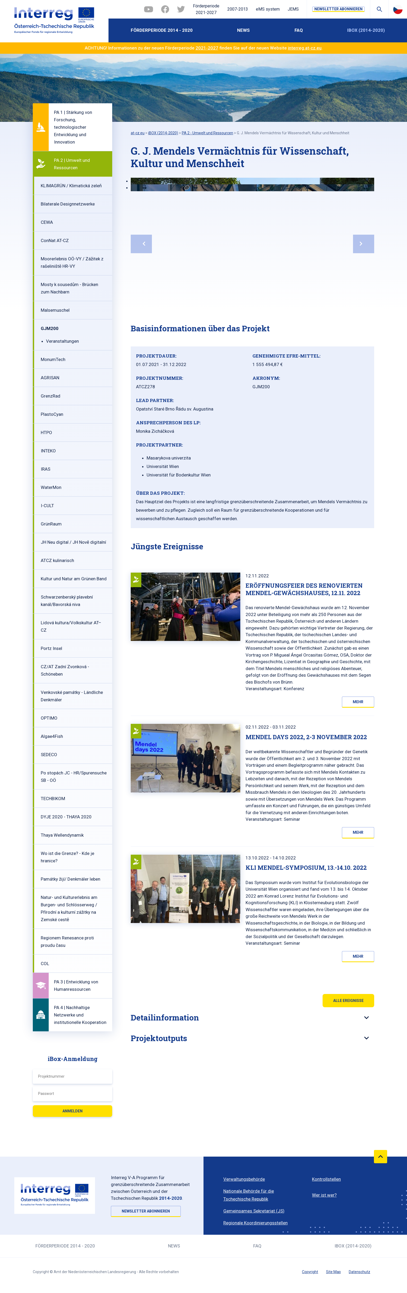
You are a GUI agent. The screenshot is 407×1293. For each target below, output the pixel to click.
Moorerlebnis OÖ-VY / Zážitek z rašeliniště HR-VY (72, 262)
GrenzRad (50, 396)
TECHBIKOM (53, 798)
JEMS (293, 9)
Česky (398, 9)
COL (45, 963)
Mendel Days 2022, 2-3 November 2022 (306, 737)
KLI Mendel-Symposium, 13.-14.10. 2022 (306, 867)
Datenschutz (359, 1272)
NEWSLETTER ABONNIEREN (338, 9)
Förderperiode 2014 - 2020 (162, 30)
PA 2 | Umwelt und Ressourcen (72, 164)
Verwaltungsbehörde (244, 1179)
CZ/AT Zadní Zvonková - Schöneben (65, 670)
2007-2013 (237, 9)
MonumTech (53, 359)
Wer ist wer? (324, 1195)
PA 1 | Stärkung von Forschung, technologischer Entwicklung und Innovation (73, 127)
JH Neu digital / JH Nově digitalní (73, 542)
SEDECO (49, 754)
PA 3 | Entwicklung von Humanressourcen (76, 985)
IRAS (45, 469)
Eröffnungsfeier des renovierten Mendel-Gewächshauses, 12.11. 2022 (304, 589)
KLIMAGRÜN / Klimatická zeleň (71, 185)
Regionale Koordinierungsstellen (255, 1222)
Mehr (358, 702)
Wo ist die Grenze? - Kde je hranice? (67, 857)
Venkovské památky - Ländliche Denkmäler (72, 696)
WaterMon (51, 487)
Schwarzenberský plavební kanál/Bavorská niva (67, 600)
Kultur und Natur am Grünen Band (74, 578)
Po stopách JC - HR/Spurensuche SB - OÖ (74, 776)
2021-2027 (207, 48)
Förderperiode (206, 9)
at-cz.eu (137, 133)
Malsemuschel (55, 310)
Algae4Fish (52, 736)
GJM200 (49, 328)
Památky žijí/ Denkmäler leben (70, 879)
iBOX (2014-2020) (366, 30)
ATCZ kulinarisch (57, 560)
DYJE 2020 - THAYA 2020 (66, 816)
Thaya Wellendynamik (62, 835)
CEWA (47, 222)
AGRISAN (50, 377)
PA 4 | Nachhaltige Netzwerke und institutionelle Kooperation (80, 1015)
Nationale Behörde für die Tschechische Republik (248, 1195)
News (243, 30)
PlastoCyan (52, 414)
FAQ (299, 30)
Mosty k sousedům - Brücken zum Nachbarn (69, 288)
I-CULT (47, 505)
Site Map (333, 1272)
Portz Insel (51, 648)
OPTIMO (49, 718)
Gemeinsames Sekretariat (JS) (253, 1211)
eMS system (268, 9)
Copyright (310, 1272)
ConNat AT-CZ (55, 240)
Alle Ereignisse (348, 1000)
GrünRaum (51, 524)
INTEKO (48, 450)
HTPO (46, 432)
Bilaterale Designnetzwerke (68, 204)
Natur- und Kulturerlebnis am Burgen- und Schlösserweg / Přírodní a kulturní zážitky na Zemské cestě (69, 908)
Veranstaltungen (62, 341)
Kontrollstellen (326, 1179)
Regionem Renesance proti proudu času (67, 941)
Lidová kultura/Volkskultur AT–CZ (71, 626)
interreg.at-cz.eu (305, 48)
